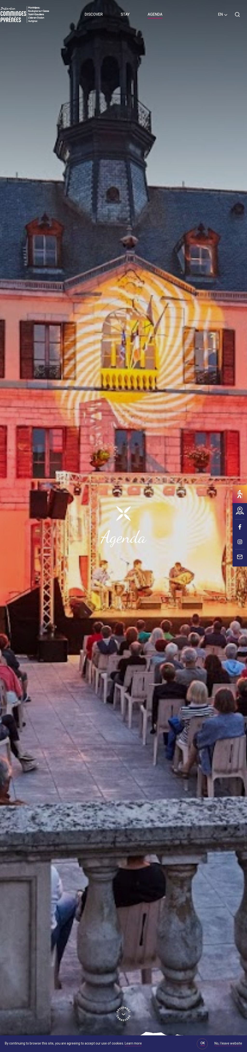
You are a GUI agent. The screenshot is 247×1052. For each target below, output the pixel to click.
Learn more (133, 1043)
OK (202, 1043)
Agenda (155, 14)
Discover (94, 14)
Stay (125, 14)
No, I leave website (228, 1044)
